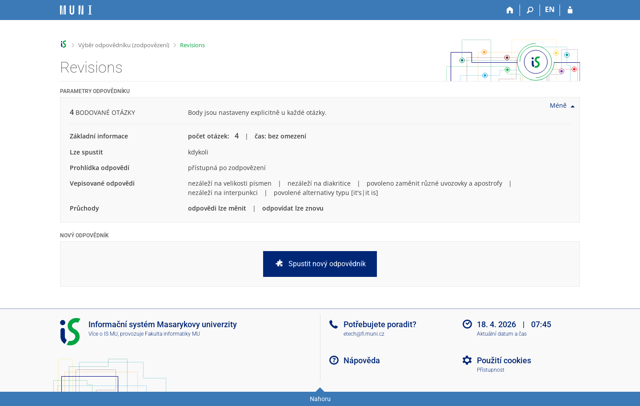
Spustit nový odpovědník (319, 264)
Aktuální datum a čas (502, 334)
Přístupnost (490, 370)
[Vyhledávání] (530, 10)
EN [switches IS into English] (550, 9)
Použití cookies (504, 360)
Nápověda (362, 360)
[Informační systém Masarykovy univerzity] (76, 10)
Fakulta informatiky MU (172, 334)
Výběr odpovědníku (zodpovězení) (123, 45)
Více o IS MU (103, 334)
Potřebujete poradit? (380, 324)
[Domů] (510, 10)
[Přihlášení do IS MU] (570, 10)
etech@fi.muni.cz (364, 334)
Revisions (192, 45)
